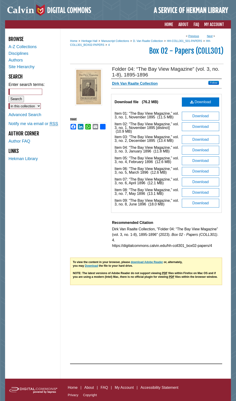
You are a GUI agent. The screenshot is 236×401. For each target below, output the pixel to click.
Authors (16, 60)
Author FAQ (19, 141)
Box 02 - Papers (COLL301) (186, 51)
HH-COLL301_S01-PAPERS (184, 41)
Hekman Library (23, 158)
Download (200, 102)
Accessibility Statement (159, 387)
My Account (124, 387)
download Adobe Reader (147, 262)
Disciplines (18, 53)
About (89, 387)
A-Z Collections (23, 46)
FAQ (104, 387)
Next (210, 36)
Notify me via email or (33, 123)
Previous (193, 36)
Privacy (73, 395)
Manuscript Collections (115, 41)
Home (73, 41)
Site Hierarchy (22, 66)
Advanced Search (25, 114)
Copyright (90, 395)
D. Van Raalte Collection (148, 41)
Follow (213, 82)
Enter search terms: (27, 84)
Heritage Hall (89, 41)
